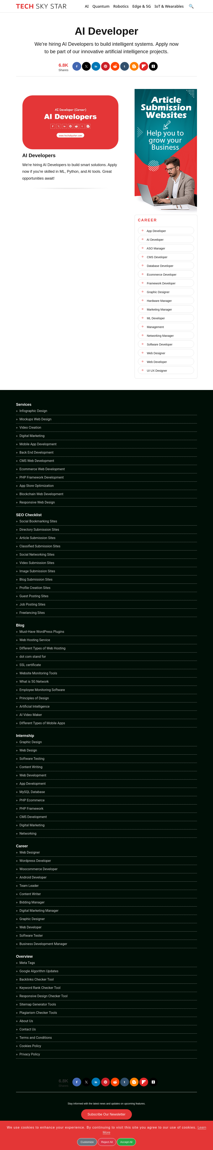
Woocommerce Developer (38, 869)
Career (22, 846)
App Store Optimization (36, 486)
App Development (32, 784)
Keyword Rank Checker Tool (40, 988)
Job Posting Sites (32, 604)
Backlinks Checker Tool (36, 979)
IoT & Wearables (169, 6)
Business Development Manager (43, 944)
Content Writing (30, 767)
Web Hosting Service (34, 640)
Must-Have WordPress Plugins (41, 632)
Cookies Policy (30, 1046)
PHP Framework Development (41, 477)
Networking (28, 833)
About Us (26, 1021)
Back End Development (36, 452)
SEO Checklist (29, 515)
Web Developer (156, 362)
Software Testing (32, 759)
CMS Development (33, 817)
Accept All (126, 1142)
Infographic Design (33, 411)
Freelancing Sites (32, 613)
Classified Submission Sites (40, 546)
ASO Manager (155, 248)
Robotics (121, 6)
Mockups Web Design (35, 419)
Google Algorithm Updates (38, 971)
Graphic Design (30, 742)
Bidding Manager (32, 902)
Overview (24, 956)
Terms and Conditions (35, 1038)
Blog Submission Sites (36, 579)
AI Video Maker (30, 715)
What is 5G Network (34, 682)
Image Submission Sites (37, 571)
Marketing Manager (159, 309)
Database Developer (159, 266)
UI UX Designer (156, 370)
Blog (20, 625)
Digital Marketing (32, 436)
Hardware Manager (159, 300)
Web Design (28, 750)
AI (87, 6)
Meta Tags (27, 963)
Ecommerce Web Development (42, 469)
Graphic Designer (158, 292)
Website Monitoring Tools (38, 673)
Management (155, 327)
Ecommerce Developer (161, 274)
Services (23, 404)
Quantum (100, 6)
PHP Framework (31, 809)
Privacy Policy (29, 1054)
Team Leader (29, 886)
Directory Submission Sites (39, 530)
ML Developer (155, 318)
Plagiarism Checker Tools (38, 1013)
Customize (87, 1142)
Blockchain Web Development (41, 494)
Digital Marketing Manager (39, 911)
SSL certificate (30, 665)
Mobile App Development (38, 444)
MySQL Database (32, 792)
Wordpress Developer (35, 861)
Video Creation (30, 427)
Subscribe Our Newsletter (106, 1114)
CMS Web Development (36, 461)
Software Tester (31, 936)
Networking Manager (160, 335)
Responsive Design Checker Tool (43, 996)
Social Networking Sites (36, 554)
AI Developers (39, 155)
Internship (25, 736)
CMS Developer (156, 257)
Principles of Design (34, 698)
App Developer (156, 231)
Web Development (32, 775)
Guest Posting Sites (33, 596)
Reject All (107, 1142)
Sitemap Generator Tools (37, 1004)
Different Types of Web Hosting (42, 648)
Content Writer (30, 894)
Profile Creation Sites (35, 588)
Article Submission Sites (37, 538)
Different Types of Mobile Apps (42, 723)
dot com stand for (32, 657)
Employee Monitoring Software (42, 690)
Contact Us (27, 1029)
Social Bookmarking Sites (38, 521)
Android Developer (33, 877)
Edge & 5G (141, 6)
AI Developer (106, 31)
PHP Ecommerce (32, 800)
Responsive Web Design (37, 502)
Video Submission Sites (36, 563)
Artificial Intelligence (34, 706)
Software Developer (159, 344)
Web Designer (155, 353)
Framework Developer (161, 283)
